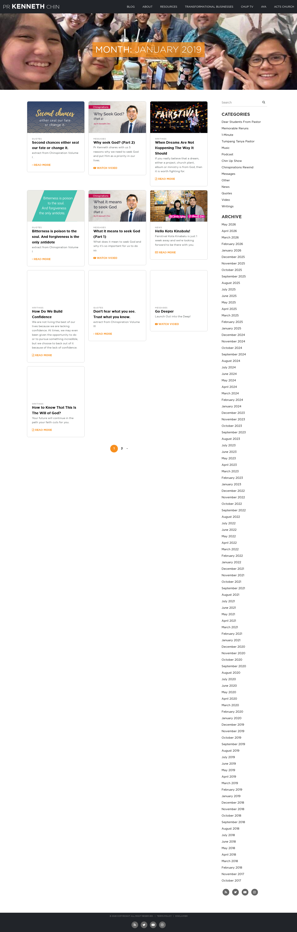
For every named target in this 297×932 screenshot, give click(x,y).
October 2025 (232, 270)
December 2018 (233, 802)
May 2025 (229, 302)
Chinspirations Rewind (237, 167)
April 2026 (229, 231)
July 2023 (229, 445)
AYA (263, 7)
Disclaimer (181, 916)
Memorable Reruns (235, 128)
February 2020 (232, 711)
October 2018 (231, 815)
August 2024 (231, 361)
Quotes (37, 139)
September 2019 (233, 744)
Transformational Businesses (209, 7)
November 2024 (233, 341)
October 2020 (232, 659)
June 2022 (229, 529)
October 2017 (231, 880)
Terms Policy (164, 916)
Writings (160, 139)
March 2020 (230, 705)
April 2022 (229, 542)
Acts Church (284, 7)
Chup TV (247, 7)
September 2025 (234, 276)
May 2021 (228, 614)
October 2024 (232, 348)
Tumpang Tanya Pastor (238, 141)
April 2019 (229, 776)
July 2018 (228, 835)
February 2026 (232, 244)
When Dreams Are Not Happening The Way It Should (174, 148)
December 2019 (233, 724)
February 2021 (232, 633)
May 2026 (229, 224)
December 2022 (233, 491)
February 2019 (232, 789)
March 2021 (230, 627)
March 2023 (230, 471)
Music (226, 148)
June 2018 (229, 841)
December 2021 (233, 568)
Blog (131, 7)
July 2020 (229, 679)
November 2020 (233, 653)
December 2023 (233, 413)
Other (226, 180)
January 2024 (231, 406)
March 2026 (230, 237)
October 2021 (231, 581)
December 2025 (233, 257)
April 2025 (229, 309)
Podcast (227, 154)
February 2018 (232, 867)
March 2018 (230, 861)
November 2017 (233, 874)
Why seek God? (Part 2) (114, 142)
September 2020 (234, 666)
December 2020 (233, 646)
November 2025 (233, 263)
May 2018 (228, 848)
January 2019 (231, 796)
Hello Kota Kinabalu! (172, 231)
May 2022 (229, 536)
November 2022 (233, 497)
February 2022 (232, 555)
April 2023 (229, 465)
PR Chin (34, 6)
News (158, 228)
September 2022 (234, 510)
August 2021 (230, 594)
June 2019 (229, 763)
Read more (41, 165)
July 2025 (229, 289)
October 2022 (232, 503)
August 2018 (230, 828)
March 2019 (230, 783)
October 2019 (231, 737)
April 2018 (229, 854)
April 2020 (229, 698)
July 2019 (228, 757)
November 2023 (233, 419)
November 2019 (233, 731)
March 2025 (230, 315)
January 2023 (231, 484)
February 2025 (232, 322)
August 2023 (231, 439)
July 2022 (229, 523)
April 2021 (229, 620)
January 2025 (231, 328)
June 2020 (229, 685)
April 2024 (229, 387)
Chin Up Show (232, 161)
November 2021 (233, 575)
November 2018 (233, 809)
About (147, 7)
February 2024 (232, 400)
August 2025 (231, 283)
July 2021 (228, 601)
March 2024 (230, 393)
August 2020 (231, 672)
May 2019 (228, 770)
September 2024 (234, 354)
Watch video (105, 168)
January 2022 (231, 562)
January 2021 (231, 640)
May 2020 (229, 692)
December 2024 (233, 335)
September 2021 (233, 588)
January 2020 (232, 718)
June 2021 (229, 607)
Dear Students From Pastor (241, 122)
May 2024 (229, 380)
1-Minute (227, 135)
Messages (99, 139)
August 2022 (231, 516)
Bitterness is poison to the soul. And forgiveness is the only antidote (55, 237)
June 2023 (229, 452)
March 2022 (230, 549)
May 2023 (229, 458)
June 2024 (229, 374)
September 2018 (233, 822)
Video (226, 200)
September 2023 (234, 432)
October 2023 (232, 426)
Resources (168, 7)
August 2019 (230, 750)
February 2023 (232, 478)
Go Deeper (164, 311)
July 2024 (229, 367)
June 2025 (229, 296)
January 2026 (231, 250)
